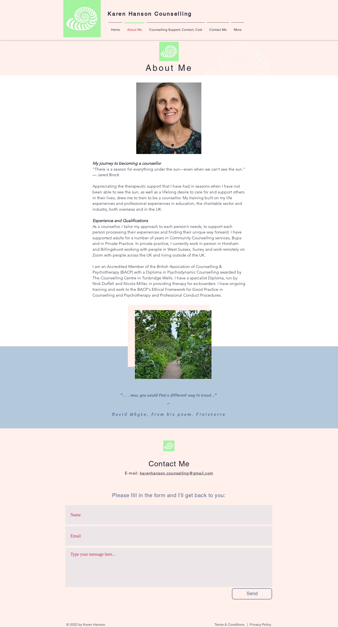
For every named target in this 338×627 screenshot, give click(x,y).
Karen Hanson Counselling (150, 14)
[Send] (252, 593)
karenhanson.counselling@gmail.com (176, 473)
